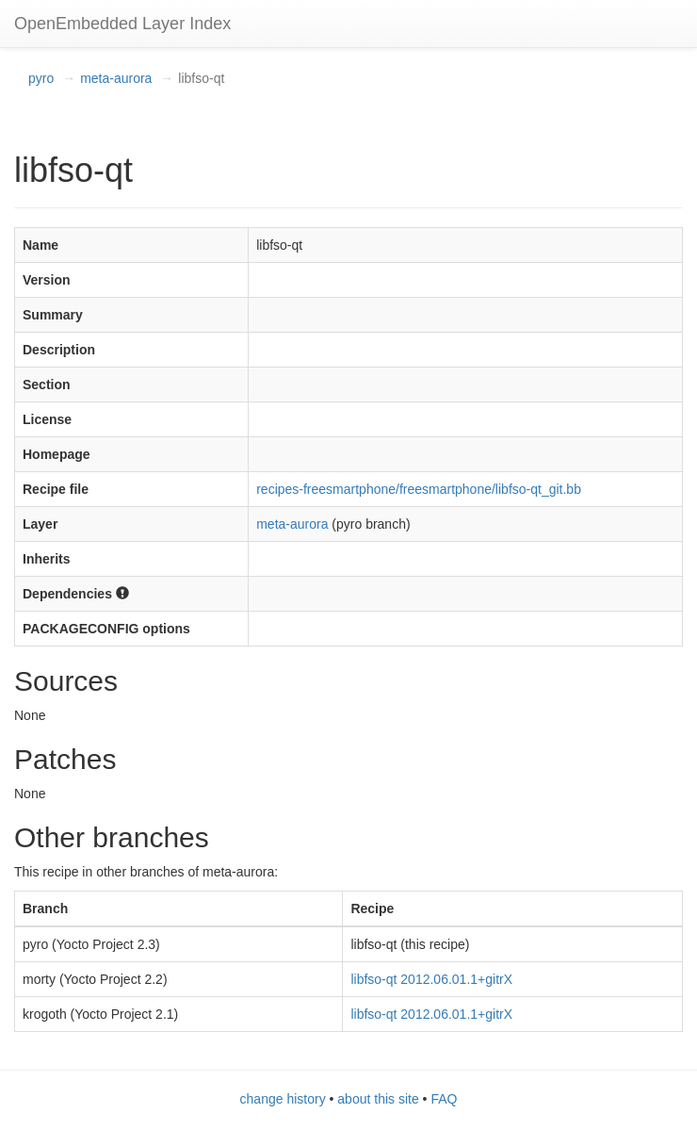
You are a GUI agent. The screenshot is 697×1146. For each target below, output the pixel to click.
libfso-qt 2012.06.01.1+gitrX (431, 979)
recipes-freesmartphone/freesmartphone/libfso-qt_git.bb (418, 489)
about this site (377, 1098)
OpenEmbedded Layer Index (122, 23)
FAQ (443, 1098)
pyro (41, 78)
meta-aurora (116, 78)
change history (283, 1098)
